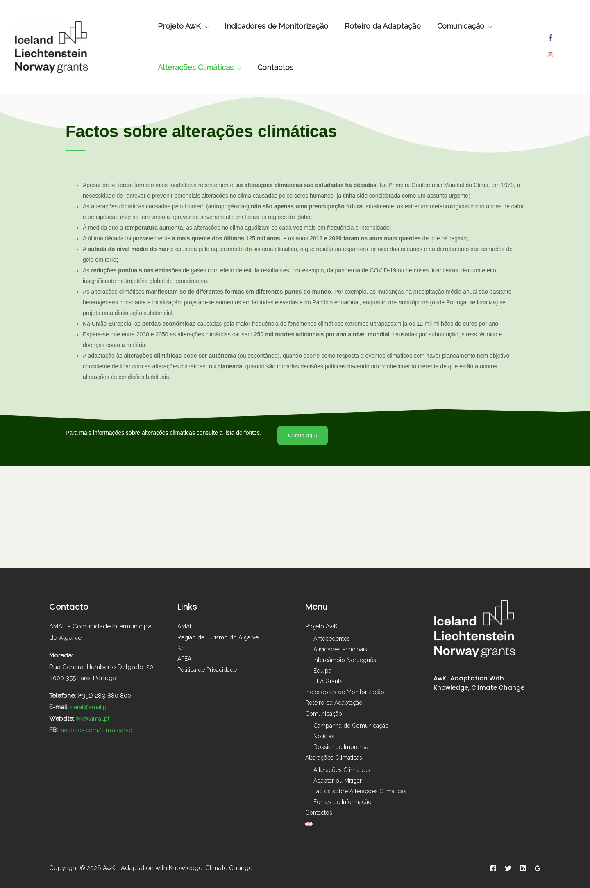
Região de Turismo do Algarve (218, 637)
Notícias (323, 736)
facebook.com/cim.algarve (99, 730)
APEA (184, 658)
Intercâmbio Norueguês (344, 660)
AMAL (185, 626)
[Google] (537, 867)
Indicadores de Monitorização (344, 692)
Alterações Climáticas (333, 757)
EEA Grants (328, 681)
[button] (303, 435)
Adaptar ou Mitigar (337, 780)
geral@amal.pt (91, 707)
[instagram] (551, 51)
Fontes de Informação (342, 802)
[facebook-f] (551, 41)
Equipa (322, 671)
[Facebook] (493, 867)
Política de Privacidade (207, 669)
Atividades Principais (340, 649)
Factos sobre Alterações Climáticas (359, 791)
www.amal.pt (94, 719)
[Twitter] (508, 867)
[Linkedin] (523, 867)
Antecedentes (331, 639)
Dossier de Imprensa (340, 747)
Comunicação (323, 713)
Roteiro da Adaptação (334, 703)
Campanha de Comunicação (351, 725)
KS (180, 648)
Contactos (318, 812)
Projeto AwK (321, 626)
